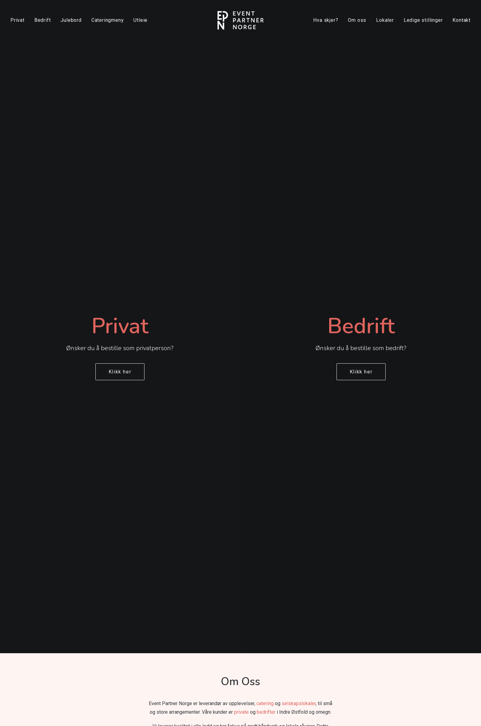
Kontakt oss (156, 601)
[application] (240, 373)
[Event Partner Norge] (240, 20)
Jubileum (226, 620)
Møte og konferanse (313, 639)
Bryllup (223, 591)
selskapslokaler (299, 249)
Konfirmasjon (231, 600)
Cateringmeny (107, 20)
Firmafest (301, 610)
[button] (376, 563)
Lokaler (385, 20)
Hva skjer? (325, 20)
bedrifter (266, 258)
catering (265, 249)
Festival (298, 581)
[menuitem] (19, 20)
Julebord (70, 20)
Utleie (140, 20)
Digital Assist (275, 714)
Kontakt (461, 20)
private (241, 258)
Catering (225, 629)
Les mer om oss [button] (240, 483)
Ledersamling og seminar (320, 591)
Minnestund (229, 581)
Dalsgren (222, 714)
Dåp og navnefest (236, 610)
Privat (17, 20)
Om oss (357, 20)
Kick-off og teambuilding (319, 600)
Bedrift (42, 20)
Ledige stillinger (423, 20)
